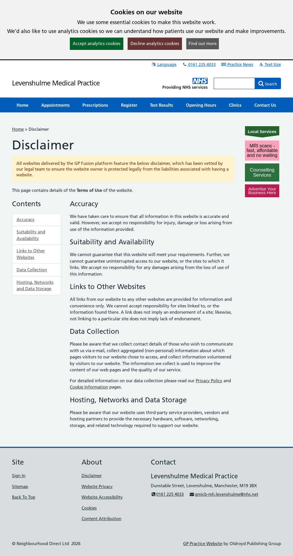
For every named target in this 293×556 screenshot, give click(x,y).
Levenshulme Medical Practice (56, 83)
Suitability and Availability (31, 235)
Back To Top (23, 497)
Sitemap (20, 486)
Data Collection (32, 269)
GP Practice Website (202, 543)
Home (18, 129)
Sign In (18, 475)
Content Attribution (101, 518)
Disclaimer (92, 475)
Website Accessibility (102, 497)
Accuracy (26, 219)
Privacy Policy (209, 380)
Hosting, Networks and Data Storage (35, 286)
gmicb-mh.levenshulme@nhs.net (223, 494)
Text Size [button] (269, 64)
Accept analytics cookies (96, 43)
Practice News (237, 64)
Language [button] (164, 64)
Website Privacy (97, 486)
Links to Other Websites (31, 254)
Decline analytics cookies (154, 43)
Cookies (89, 508)
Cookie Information (89, 387)
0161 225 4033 (199, 64)
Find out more (203, 43)
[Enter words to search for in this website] (234, 83)
